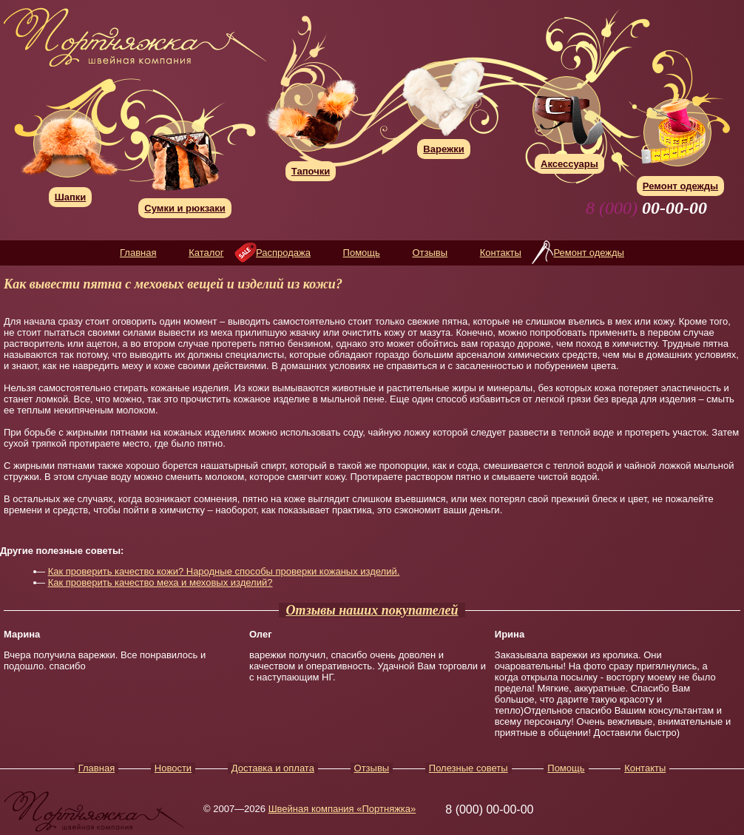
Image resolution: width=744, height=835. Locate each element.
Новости (173, 768)
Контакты (500, 252)
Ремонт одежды (588, 252)
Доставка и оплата (272, 768)
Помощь (361, 252)
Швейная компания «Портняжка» (342, 808)
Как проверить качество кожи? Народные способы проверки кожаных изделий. (224, 571)
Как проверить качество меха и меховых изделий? (160, 582)
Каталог (206, 252)
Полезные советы (468, 768)
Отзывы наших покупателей (372, 610)
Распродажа (283, 252)
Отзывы (429, 252)
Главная (138, 252)
